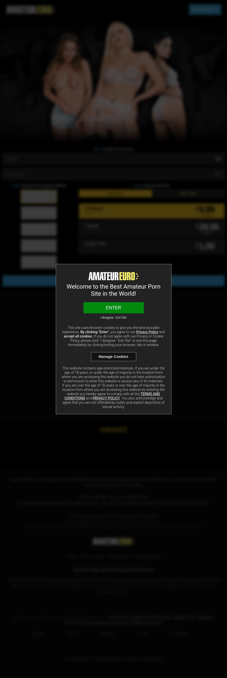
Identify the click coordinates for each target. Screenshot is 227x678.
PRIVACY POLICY (106, 398)
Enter (113, 307)
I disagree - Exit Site (113, 317)
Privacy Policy (147, 332)
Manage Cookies (113, 356)
